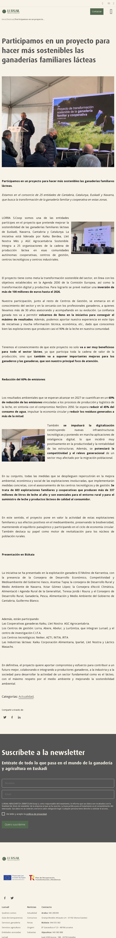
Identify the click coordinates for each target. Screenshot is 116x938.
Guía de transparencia (12, 917)
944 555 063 (51, 922)
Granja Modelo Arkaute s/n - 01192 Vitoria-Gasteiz (64, 917)
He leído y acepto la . (26, 814)
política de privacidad (36, 814)
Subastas (31, 932)
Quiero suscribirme (15, 824)
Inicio (4, 19)
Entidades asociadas (11, 932)
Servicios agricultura (11, 927)
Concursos (32, 917)
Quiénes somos (9, 913)
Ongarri (30, 927)
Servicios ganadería (11, 922)
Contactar (97, 11)
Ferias (30, 922)
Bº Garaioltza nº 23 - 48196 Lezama (57, 927)
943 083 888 (52, 932)
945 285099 (50, 913)
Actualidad (26, 696)
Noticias (10, 19)
